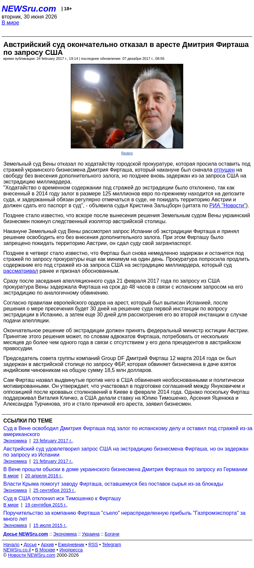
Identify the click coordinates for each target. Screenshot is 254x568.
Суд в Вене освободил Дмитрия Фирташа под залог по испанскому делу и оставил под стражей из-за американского (127, 431)
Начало (11, 544)
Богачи (112, 534)
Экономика (15, 440)
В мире (10, 22)
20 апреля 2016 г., (44, 475)
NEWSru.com (29, 9)
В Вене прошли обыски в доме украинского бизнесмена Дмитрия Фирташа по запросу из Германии (125, 469)
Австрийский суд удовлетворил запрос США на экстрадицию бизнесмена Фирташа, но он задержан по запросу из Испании (125, 452)
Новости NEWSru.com (31, 555)
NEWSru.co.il (17, 549)
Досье (30, 544)
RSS (93, 544)
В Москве (45, 549)
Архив (47, 544)
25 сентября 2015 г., (54, 490)
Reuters (127, 153)
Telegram (111, 544)
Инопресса (71, 549)
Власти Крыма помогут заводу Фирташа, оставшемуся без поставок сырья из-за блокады (113, 484)
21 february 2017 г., (53, 461)
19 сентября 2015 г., (46, 504)
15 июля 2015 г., (50, 525)
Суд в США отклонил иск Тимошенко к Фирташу (62, 498)
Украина (91, 534)
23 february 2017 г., (53, 440)
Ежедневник (71, 544)
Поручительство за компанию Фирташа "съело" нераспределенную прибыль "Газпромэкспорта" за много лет (124, 516)
